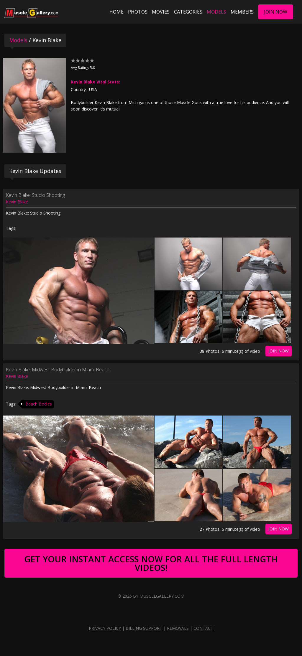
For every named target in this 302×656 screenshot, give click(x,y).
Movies (161, 12)
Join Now (275, 12)
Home (116, 12)
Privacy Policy (105, 628)
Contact (203, 628)
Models (216, 12)
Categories (188, 12)
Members (242, 12)
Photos (137, 12)
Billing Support (144, 628)
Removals (178, 628)
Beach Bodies (38, 404)
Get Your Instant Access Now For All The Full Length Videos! (151, 563)
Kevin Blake (17, 202)
